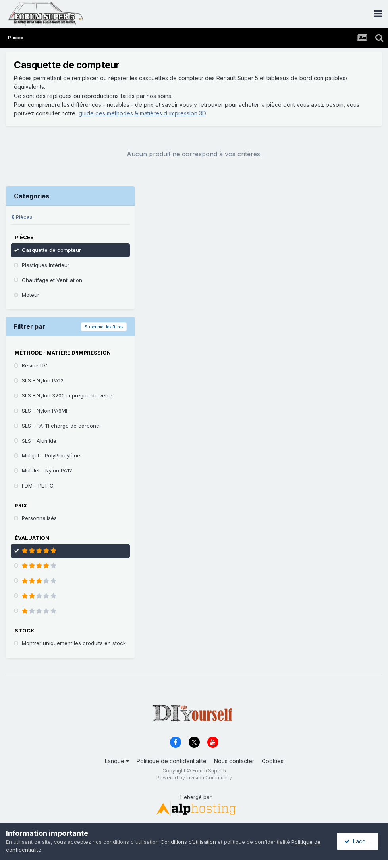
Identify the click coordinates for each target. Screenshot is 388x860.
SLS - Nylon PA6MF (45, 410)
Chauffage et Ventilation (52, 280)
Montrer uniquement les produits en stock (74, 643)
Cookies (273, 761)
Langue (117, 761)
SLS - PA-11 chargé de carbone (60, 425)
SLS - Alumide (39, 441)
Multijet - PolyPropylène (51, 455)
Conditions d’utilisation (188, 842)
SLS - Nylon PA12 (43, 380)
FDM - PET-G (38, 485)
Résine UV (34, 365)
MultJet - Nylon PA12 (47, 470)
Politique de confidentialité (172, 761)
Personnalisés (39, 518)
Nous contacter (234, 761)
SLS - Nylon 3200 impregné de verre (67, 395)
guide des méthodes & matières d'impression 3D (142, 113)
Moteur (30, 295)
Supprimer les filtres (104, 326)
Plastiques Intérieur (45, 265)
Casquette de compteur (51, 250)
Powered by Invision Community (194, 778)
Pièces (22, 217)
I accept (359, 841)
